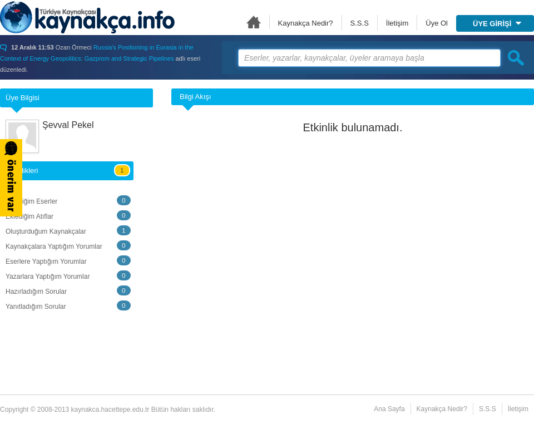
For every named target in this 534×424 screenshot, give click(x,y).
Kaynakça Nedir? (305, 23)
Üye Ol (437, 23)
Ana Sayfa (253, 22)
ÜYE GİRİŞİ (497, 23)
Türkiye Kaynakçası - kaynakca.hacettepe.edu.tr (87, 17)
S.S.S (359, 23)
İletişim (397, 23)
